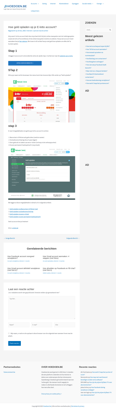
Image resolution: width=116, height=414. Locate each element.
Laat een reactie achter (40, 31)
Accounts (35, 3)
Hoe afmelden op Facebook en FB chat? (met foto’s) (59, 269)
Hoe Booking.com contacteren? (96, 59)
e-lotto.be (15, 228)
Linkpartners (35, 11)
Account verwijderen (13, 261)
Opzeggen (73, 4)
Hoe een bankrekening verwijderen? (98, 80)
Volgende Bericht (73, 238)
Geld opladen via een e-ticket (19, 214)
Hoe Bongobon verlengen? (95, 62)
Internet (52, 4)
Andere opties (47, 273)
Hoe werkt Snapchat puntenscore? (97, 83)
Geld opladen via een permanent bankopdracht (25, 217)
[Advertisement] (98, 129)
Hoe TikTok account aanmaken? (96, 49)
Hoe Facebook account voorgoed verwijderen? (21, 257)
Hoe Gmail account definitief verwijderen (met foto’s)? (24, 269)
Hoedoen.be (47, 406)
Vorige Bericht (9, 238)
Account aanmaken (48, 261)
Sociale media (85, 3)
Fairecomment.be (9, 372)
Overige (97, 3)
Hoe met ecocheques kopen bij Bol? (98, 46)
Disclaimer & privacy (77, 406)
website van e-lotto (66, 56)
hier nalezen (23, 41)
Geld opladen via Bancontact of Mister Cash (24, 209)
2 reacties (62, 261)
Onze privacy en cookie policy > (51, 394)
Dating (44, 4)
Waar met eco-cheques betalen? (96, 71)
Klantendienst (62, 4)
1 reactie (27, 261)
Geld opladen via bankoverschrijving (21, 212)
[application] (38, 3)
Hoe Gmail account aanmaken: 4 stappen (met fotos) (56, 257)
